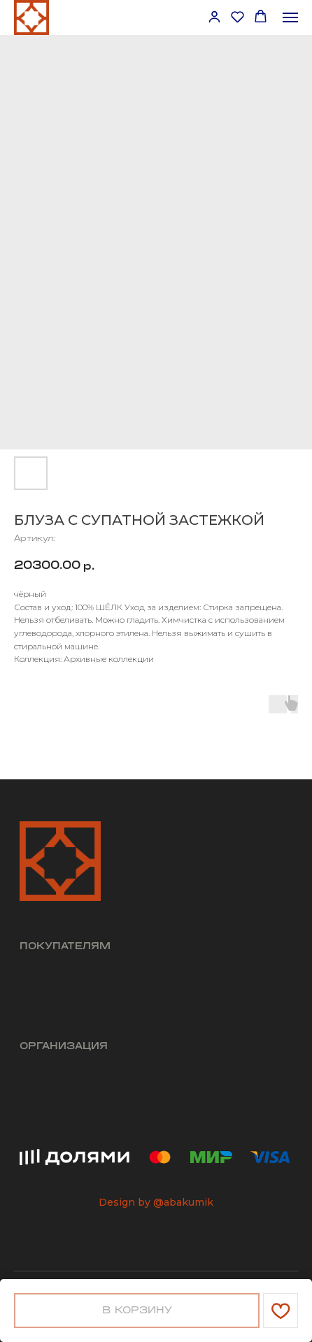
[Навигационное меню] (290, 17)
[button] (214, 16)
